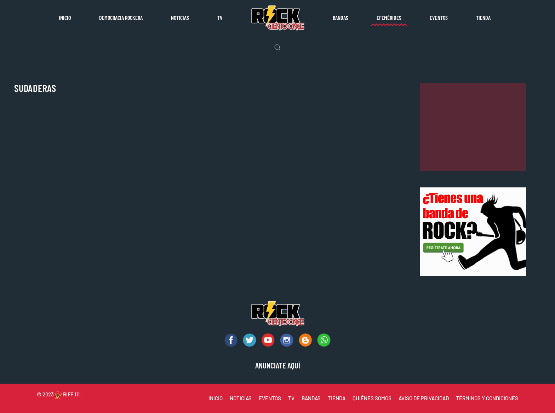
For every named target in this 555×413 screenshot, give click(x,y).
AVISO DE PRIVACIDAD (424, 398)
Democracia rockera (121, 17)
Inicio (65, 17)
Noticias (180, 17)
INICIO (215, 398)
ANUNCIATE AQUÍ (277, 365)
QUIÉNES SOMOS (372, 398)
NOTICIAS (241, 398)
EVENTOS (270, 398)
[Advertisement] (473, 127)
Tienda (483, 17)
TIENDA (336, 398)
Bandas (340, 17)
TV (220, 17)
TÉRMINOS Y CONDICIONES (487, 398)
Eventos (439, 17)
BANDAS (311, 398)
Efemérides (389, 17)
